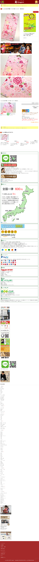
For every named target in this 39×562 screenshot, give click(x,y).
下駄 (1, 416)
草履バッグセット (3, 435)
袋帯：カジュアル (3, 423)
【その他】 (2, 491)
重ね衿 (1, 434)
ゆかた (1, 454)
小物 (1, 418)
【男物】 (2, 451)
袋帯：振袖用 (2, 424)
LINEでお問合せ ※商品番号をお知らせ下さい (12, 114)
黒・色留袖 (2, 388)
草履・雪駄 (2, 458)
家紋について (2, 501)
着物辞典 (1, 502)
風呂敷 (1, 449)
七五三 (1, 470)
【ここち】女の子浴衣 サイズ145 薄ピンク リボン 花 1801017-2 (34, 142)
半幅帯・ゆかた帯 (3, 426)
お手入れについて (3, 498)
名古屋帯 (1, 425)
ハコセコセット (2, 476)
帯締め (1, 432)
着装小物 (1, 463)
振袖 (1, 389)
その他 (1, 450)
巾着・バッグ (2, 483)
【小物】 (2, 430)
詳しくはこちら (4, 222)
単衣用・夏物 (2, 428)
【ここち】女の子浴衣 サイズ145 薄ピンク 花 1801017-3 (14, 144)
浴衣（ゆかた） (2, 479)
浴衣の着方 (2, 500)
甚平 (1, 419)
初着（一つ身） (2, 469)
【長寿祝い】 (2, 486)
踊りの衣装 (2, 404)
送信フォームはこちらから (6, 179)
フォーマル (2, 407)
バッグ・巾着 (2, 460)
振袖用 (1, 409)
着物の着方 (2, 499)
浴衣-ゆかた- (2, 414)
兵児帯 (1, 456)
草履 (1, 436)
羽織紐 (1, 462)
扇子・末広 (2, 464)
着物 (1, 453)
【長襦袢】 (2, 405)
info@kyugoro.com (5, 181)
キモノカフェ (2, 427)
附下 (1, 390)
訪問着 (1, 387)
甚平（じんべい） (3, 480)
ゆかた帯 (1, 415)
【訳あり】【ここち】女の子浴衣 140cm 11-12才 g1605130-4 (24, 144)
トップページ (3, 543)
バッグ (1, 439)
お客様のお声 (3, 553)
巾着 (1, 417)
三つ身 (1, 472)
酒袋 (1, 461)
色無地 (1, 391)
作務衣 (1, 403)
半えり (1, 431)
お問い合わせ (3, 548)
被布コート (2, 471)
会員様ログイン (3, 557)
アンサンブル (2, 477)
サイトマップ (3, 550)
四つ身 (1, 473)
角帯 (1, 455)
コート (1, 401)
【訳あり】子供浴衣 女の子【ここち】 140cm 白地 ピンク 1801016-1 (4, 143)
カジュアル (2, 408)
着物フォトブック (3, 503)
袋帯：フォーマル (3, 422)
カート (2, 555)
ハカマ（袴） (2, 474)
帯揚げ (1, 433)
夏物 (1, 410)
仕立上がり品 (2, 411)
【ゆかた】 (2, 412)
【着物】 (2, 386)
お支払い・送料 (3, 546)
